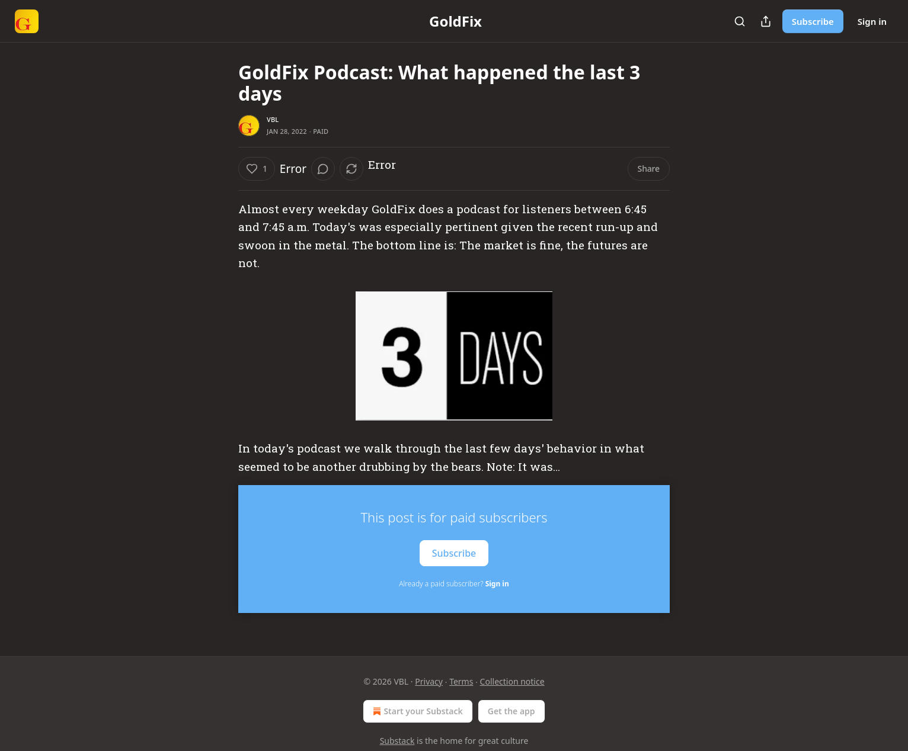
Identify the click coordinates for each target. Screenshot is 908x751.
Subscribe (813, 21)
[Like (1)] (256, 169)
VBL (273, 119)
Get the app (511, 711)
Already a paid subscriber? (454, 584)
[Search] (740, 21)
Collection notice (512, 681)
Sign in (872, 21)
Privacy (429, 681)
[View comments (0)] (323, 169)
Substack (397, 740)
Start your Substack (416, 711)
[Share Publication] (766, 21)
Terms (461, 681)
